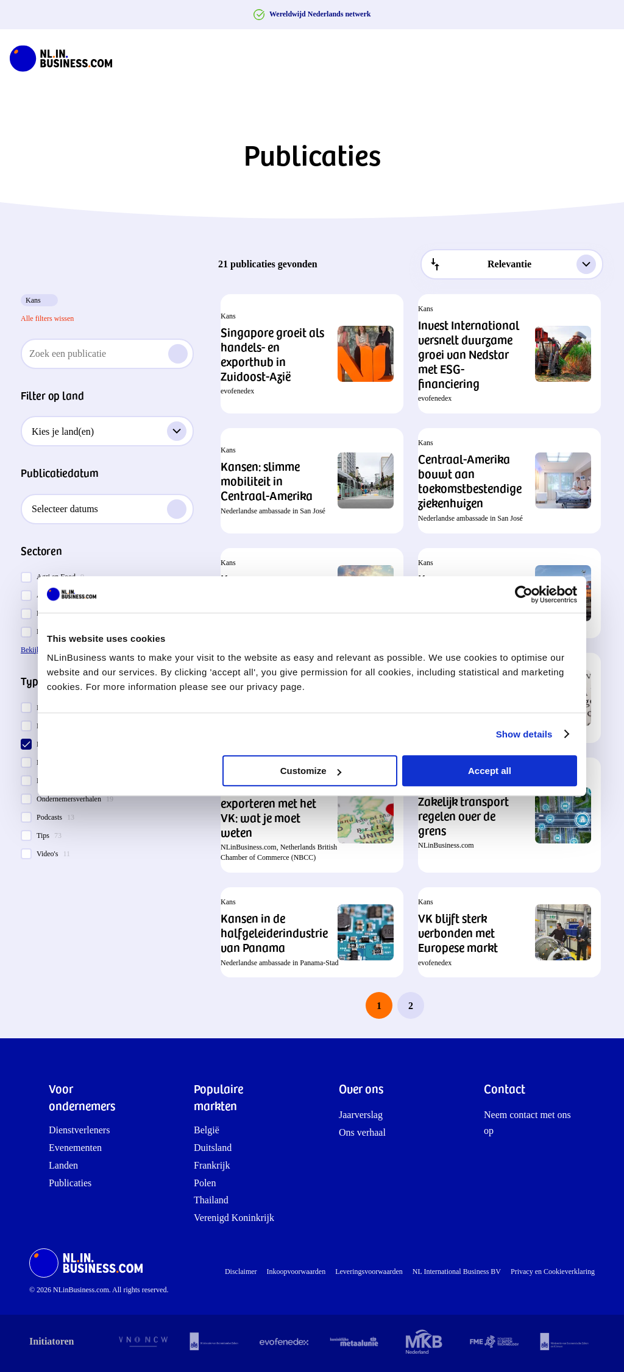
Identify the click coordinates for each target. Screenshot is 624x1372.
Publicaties (70, 1183)
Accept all (489, 770)
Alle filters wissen (47, 318)
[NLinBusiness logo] (66, 58)
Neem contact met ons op (527, 1123)
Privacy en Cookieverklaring (553, 1271)
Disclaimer (241, 1271)
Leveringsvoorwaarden (369, 1271)
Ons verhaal (362, 1132)
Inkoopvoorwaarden (296, 1271)
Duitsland (213, 1147)
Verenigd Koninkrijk (234, 1217)
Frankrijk (212, 1165)
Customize (310, 770)
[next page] (442, 1005)
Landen (63, 1165)
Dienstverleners (79, 1130)
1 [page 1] (379, 1006)
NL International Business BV (457, 1271)
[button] (312, 353)
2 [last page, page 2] (410, 1006)
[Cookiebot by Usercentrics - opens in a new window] (523, 594)
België (206, 1130)
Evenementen (75, 1147)
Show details (524, 734)
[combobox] (511, 264)
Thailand (211, 1200)
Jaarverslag (361, 1115)
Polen (205, 1183)
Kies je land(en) (109, 431)
